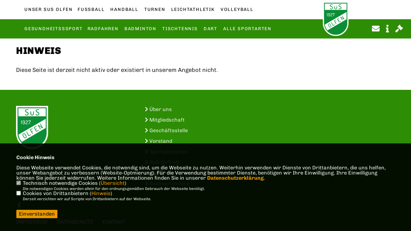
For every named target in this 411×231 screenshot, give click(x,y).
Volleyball (237, 9)
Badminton (140, 29)
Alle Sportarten (247, 29)
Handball (124, 9)
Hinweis (101, 193)
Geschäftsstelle (166, 130)
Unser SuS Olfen (48, 9)
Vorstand (158, 141)
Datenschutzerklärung (235, 178)
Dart (210, 29)
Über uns (158, 109)
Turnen (154, 9)
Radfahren (103, 29)
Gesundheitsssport (53, 29)
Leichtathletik (193, 9)
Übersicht (113, 183)
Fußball (91, 9)
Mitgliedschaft (165, 120)
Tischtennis (180, 29)
